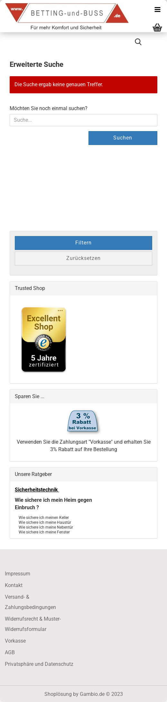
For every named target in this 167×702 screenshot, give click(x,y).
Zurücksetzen (83, 258)
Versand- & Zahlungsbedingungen (30, 602)
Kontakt (14, 585)
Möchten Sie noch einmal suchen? (49, 108)
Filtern (83, 243)
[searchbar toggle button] (138, 42)
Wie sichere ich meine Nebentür (46, 527)
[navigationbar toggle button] (157, 9)
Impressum (17, 574)
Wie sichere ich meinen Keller (44, 517)
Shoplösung (58, 694)
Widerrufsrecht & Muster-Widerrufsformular (33, 624)
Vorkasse (15, 641)
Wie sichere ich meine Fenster (44, 531)
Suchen (122, 138)
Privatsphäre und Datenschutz (39, 664)
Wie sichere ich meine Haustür (45, 522)
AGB (10, 652)
